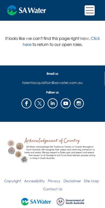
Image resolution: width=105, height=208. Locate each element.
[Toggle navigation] (89, 10)
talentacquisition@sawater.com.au (52, 82)
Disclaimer (72, 180)
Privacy (54, 180)
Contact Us (52, 189)
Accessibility (34, 180)
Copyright (12, 180)
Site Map (91, 180)
